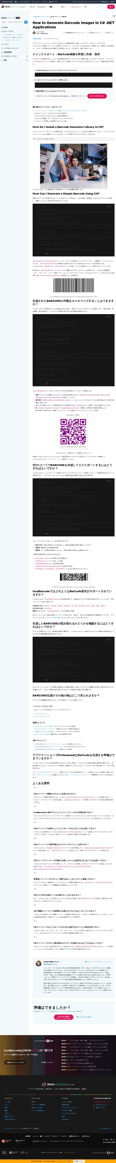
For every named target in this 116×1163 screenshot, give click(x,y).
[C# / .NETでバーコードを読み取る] (16, 35)
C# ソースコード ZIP (43, 716)
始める (33, 1102)
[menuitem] (16, 2)
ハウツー (7, 1104)
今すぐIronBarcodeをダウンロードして (46, 772)
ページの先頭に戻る (105, 1128)
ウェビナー (64, 1136)
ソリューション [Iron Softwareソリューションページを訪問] (35, 1)
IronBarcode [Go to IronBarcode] (8, 1128)
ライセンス (42, 7)
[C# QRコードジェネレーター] (16, 40)
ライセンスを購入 (67, 1102)
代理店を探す (65, 1104)
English (56, 38)
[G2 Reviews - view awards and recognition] (7, 1141)
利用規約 (61, 1152)
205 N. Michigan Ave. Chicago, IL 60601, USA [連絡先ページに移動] (87, 1)
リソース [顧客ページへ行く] (44, 1)
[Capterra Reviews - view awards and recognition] (20, 1141)
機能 (51, 7)
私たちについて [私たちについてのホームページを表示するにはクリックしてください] (53, 1)
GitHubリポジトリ (42, 714)
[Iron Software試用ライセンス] (79, 1161)
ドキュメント (76, 7)
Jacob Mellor (40, 32)
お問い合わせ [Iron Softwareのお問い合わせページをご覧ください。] (104, 1)
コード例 (7, 1102)
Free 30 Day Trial (97, 96)
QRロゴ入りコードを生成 (44, 726)
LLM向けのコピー (93, 32)
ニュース (35, 1136)
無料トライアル (47, 1062)
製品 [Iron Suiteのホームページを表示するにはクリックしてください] (16, 1)
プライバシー (67, 1152)
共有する (107, 32)
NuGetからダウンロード (102, 1102)
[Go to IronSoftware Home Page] (6, 2)
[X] (109, 1140)
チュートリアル (45, 16)
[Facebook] (111, 1140)
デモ (63, 7)
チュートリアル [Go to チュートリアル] (17, 1128)
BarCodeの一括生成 (42, 734)
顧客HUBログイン (74, 1136)
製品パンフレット (10, 1116)
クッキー (73, 1152)
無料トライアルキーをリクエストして (77, 775)
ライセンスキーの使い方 (69, 1113)
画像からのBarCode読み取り (45, 731)
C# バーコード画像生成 (38, 1104)
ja (112, 1)
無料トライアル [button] (77, 96)
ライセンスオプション (43, 775)
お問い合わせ (86, 1136)
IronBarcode (36, 16)
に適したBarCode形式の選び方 (51, 617)
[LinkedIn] (114, 1140)
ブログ (7, 1113)
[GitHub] (104, 1140)
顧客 (41, 1136)
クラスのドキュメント (47, 459)
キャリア (47, 1136)
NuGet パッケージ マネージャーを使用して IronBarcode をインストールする (61, 110)
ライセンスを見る (84, 1017)
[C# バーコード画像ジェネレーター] (16, 37)
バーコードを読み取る (38, 1110)
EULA (63, 1116)
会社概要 (27, 1136)
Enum (47, 749)
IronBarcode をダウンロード (72, 32)
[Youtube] (106, 1140)
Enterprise (65, 1119)
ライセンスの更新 (67, 1110)
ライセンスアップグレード (69, 1107)
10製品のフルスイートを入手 (15, 1062)
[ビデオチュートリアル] (14, 56)
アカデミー (55, 1136)
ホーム (32, 7)
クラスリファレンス (48, 744)
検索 (6, 1107)
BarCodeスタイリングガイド (45, 729)
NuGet (49, 70)
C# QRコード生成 (37, 1107)
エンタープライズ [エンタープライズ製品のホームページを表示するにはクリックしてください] (24, 1)
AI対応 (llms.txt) (10, 1119)
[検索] (14, 60)
